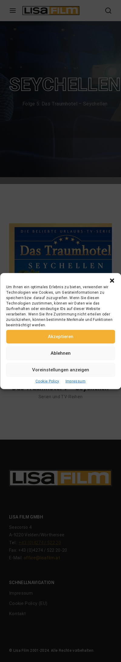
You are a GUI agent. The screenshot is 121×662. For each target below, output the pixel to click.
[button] (112, 280)
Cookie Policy (47, 381)
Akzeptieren (60, 336)
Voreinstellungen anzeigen (60, 370)
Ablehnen (61, 353)
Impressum (76, 381)
